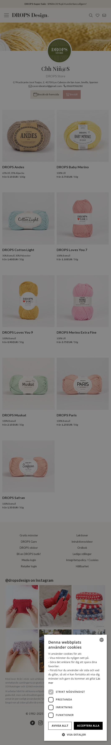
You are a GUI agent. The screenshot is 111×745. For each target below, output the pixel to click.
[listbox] (102, 640)
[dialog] (75, 688)
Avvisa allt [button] (60, 725)
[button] (75, 734)
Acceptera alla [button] (88, 725)
